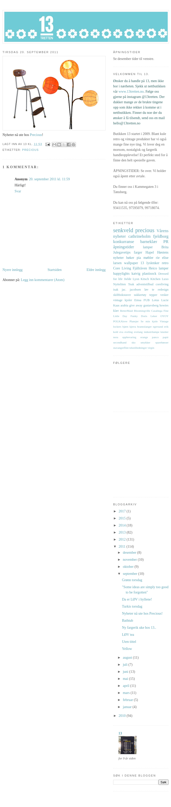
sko (134, 342)
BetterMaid (126, 310)
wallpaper (131, 263)
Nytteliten (119, 284)
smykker (145, 342)
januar (127, 707)
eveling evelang (133, 331)
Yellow (127, 649)
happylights (121, 273)
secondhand (119, 342)
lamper (148, 247)
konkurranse (123, 241)
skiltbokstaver (122, 295)
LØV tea (128, 635)
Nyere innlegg (13, 270)
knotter (164, 331)
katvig (136, 273)
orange (144, 337)
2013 (123, 532)
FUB (147, 300)
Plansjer (134, 321)
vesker (164, 295)
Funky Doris (139, 316)
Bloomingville (142, 310)
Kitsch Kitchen (150, 279)
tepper (153, 295)
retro (165, 263)
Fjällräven (140, 268)
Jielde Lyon (131, 279)
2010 (123, 716)
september (130, 574)
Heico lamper (158, 268)
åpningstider (123, 246)
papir (165, 337)
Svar (18, 191)
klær (116, 310)
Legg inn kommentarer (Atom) (42, 280)
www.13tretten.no (131, 91)
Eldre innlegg (96, 270)
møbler (148, 258)
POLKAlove (120, 321)
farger (138, 252)
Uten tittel (129, 642)
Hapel (149, 252)
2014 (123, 525)
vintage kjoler (122, 300)
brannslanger (144, 326)
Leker (154, 316)
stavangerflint (121, 347)
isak (115, 289)
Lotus (155, 300)
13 (142, 263)
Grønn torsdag (132, 580)
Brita (164, 247)
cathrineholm (139, 236)
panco (155, 337)
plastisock (149, 273)
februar (128, 700)
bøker (130, 258)
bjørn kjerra (129, 326)
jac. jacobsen (131, 289)
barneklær (148, 241)
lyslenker (152, 263)
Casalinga (156, 310)
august (128, 657)
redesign (163, 289)
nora (115, 337)
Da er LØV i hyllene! (137, 599)
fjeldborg (160, 236)
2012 (123, 539)
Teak (131, 284)
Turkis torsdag (132, 606)
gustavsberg (150, 305)
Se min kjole (149, 321)
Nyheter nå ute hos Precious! (142, 613)
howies (163, 305)
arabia (124, 305)
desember (130, 552)
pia (139, 258)
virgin (151, 347)
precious (30, 149)
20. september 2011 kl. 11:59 (49, 179)
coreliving (162, 284)
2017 (123, 511)
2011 (122, 546)
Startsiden (55, 270)
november (130, 560)
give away (135, 305)
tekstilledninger (138, 347)
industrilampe (151, 331)
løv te (149, 289)
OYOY (164, 316)
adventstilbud (144, 284)
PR (165, 241)
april (126, 686)
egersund (158, 326)
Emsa (137, 300)
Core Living (122, 268)
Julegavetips (122, 252)
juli (125, 664)
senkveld (123, 230)
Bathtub (127, 620)
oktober (128, 567)
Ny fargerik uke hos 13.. (139, 627)
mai (126, 679)
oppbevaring (129, 337)
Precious (36, 135)
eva (121, 331)
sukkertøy (140, 295)
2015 (123, 518)
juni (126, 672)
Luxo (165, 279)
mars (127, 693)
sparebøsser (161, 342)
